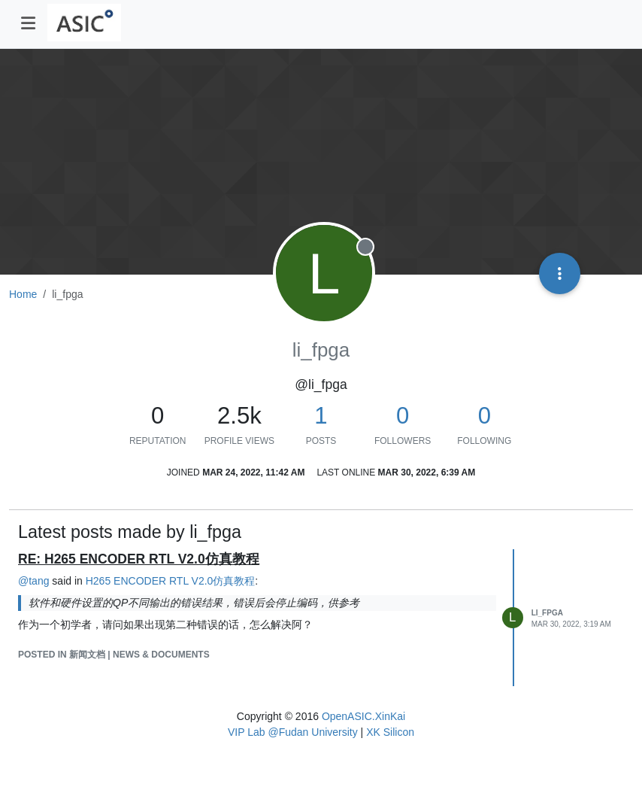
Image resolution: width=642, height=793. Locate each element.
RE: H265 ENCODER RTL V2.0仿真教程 (138, 559)
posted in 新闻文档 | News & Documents (114, 654)
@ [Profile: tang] (33, 581)
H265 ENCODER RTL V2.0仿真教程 (171, 581)
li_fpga (547, 613)
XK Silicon (390, 732)
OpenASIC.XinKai (363, 716)
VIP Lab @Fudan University (293, 732)
